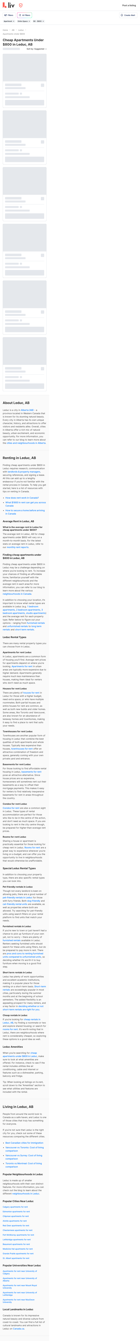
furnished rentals (36, 285)
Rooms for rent (32, 510)
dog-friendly (33, 563)
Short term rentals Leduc (14, 1214)
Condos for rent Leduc (13, 1121)
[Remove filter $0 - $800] (43, 21)
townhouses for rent (22, 411)
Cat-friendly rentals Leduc (14, 1197)
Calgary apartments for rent (15, 869)
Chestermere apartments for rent (17, 893)
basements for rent (31, 434)
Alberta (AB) (27, 72)
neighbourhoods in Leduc (25, 856)
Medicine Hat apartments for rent (18, 911)
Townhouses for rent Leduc (15, 1126)
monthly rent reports (18, 209)
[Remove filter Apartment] (13, 21)
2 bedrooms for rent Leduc (15, 1157)
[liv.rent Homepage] (9, 5)
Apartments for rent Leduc (15, 1117)
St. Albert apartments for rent (16, 921)
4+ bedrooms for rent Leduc (15, 1166)
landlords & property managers (24, 134)
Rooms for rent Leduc (12, 1135)
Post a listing (129, 5)
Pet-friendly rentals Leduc (14, 1188)
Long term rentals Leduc (14, 1210)
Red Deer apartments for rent (16, 888)
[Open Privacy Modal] (20, 5)
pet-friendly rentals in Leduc (17, 560)
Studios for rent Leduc (13, 1148)
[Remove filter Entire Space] (29, 21)
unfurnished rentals (17, 288)
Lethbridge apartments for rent (17, 902)
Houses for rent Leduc (13, 1131)
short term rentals (24, 292)
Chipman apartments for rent (16, 879)
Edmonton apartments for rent (16, 874)
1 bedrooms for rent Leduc (15, 1152)
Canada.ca (18, 991)
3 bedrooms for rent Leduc (15, 1162)
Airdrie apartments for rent (15, 883)
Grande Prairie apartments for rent (18, 916)
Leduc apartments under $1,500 (17, 1241)
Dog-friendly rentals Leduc (15, 1193)
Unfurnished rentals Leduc (15, 1183)
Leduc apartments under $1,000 (17, 1236)
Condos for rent (11, 470)
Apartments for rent (22, 329)
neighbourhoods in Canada (17, 256)
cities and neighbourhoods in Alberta (26, 105)
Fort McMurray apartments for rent (18, 897)
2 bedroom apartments (28, 272)
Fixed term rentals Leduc (14, 1224)
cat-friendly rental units (15, 566)
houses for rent (31, 355)
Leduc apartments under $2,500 (17, 1250)
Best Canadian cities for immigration (24, 805)
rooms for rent (10, 691)
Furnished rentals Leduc (13, 1179)
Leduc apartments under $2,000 (17, 1245)
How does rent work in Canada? (22, 160)
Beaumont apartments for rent (16, 907)
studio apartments (36, 275)
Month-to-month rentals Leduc (16, 1219)
